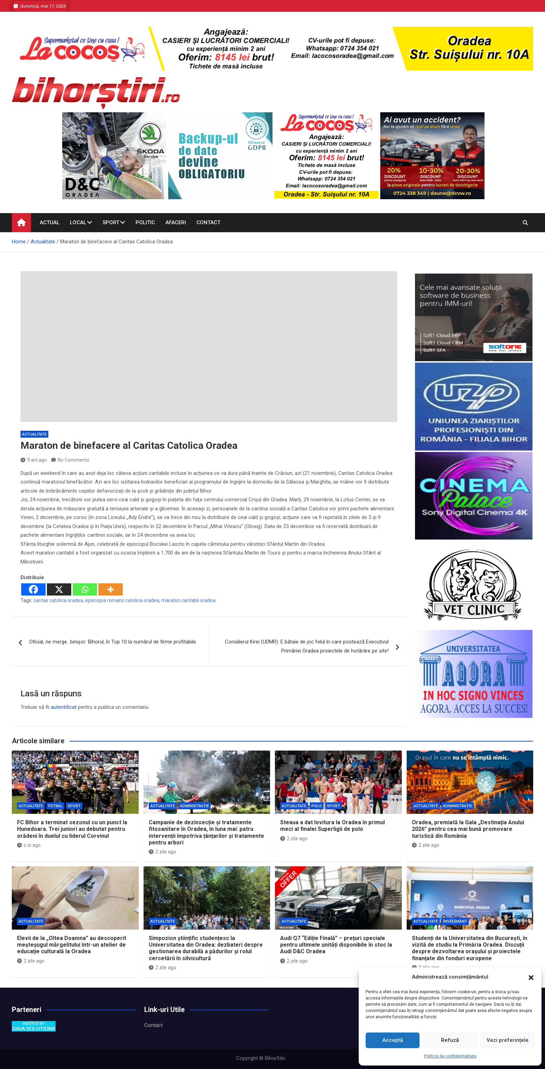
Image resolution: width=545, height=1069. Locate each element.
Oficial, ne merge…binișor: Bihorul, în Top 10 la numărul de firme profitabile (112, 642)
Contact (208, 222)
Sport (111, 222)
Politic (145, 222)
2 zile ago (162, 852)
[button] (531, 977)
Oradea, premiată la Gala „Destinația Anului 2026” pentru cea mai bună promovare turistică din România (468, 829)
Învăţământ (455, 921)
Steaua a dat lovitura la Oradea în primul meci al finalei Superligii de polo (332, 825)
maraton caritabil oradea (188, 600)
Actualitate (34, 434)
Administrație (194, 806)
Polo (316, 806)
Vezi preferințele (508, 1040)
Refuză (450, 1040)
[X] (59, 589)
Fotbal (55, 806)
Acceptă (392, 1040)
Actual (49, 222)
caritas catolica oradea (58, 600)
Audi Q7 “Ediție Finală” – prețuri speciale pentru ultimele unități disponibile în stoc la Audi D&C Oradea (336, 945)
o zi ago (29, 845)
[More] (110, 589)
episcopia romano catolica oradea (122, 600)
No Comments (73, 460)
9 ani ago (34, 460)
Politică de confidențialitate (450, 1056)
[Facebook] (33, 589)
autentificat (63, 707)
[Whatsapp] (85, 589)
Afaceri (175, 222)
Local (78, 222)
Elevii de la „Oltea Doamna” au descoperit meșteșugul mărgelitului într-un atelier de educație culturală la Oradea (71, 945)
